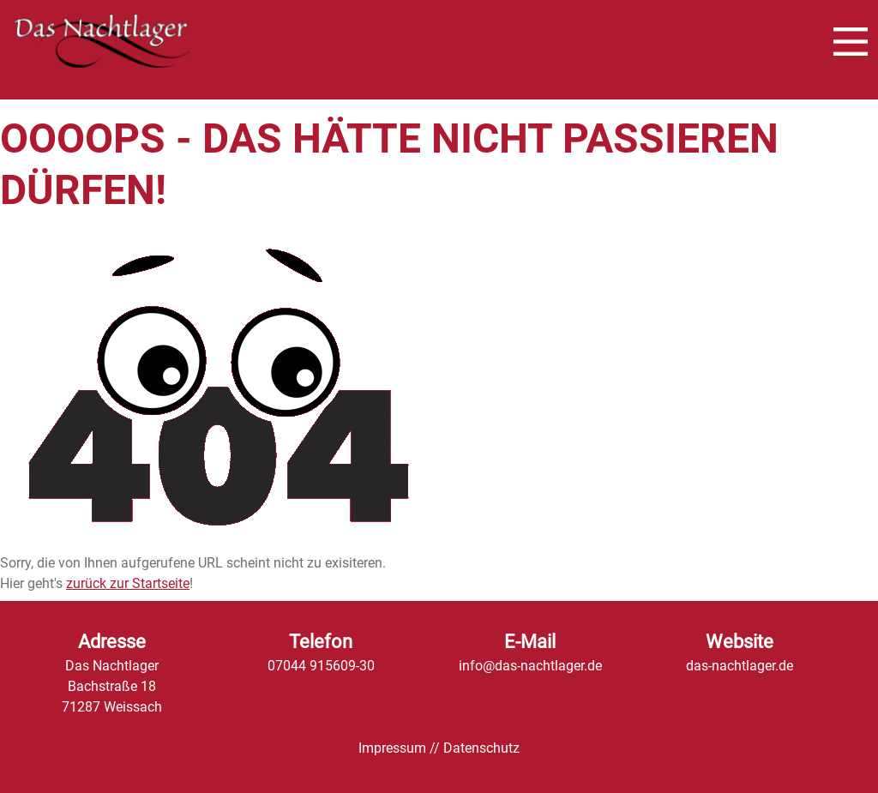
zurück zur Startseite (127, 583)
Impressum (392, 748)
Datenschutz (481, 748)
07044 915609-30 (321, 666)
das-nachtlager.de (739, 666)
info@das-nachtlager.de (530, 666)
